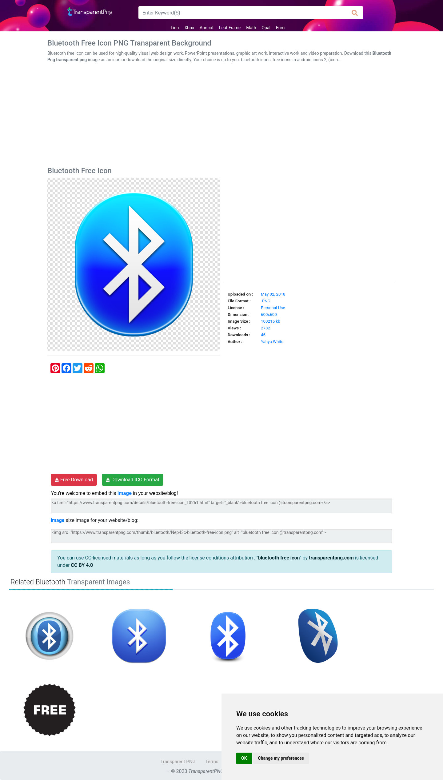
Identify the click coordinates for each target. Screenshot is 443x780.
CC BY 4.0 (82, 565)
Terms (212, 761)
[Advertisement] (221, 116)
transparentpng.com (331, 558)
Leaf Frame (230, 27)
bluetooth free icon (279, 558)
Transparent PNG (177, 761)
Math (251, 27)
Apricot (207, 27)
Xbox (189, 27)
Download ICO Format (132, 480)
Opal (265, 27)
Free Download (74, 480)
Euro (280, 27)
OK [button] (244, 758)
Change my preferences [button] (281, 758)
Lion (175, 27)
